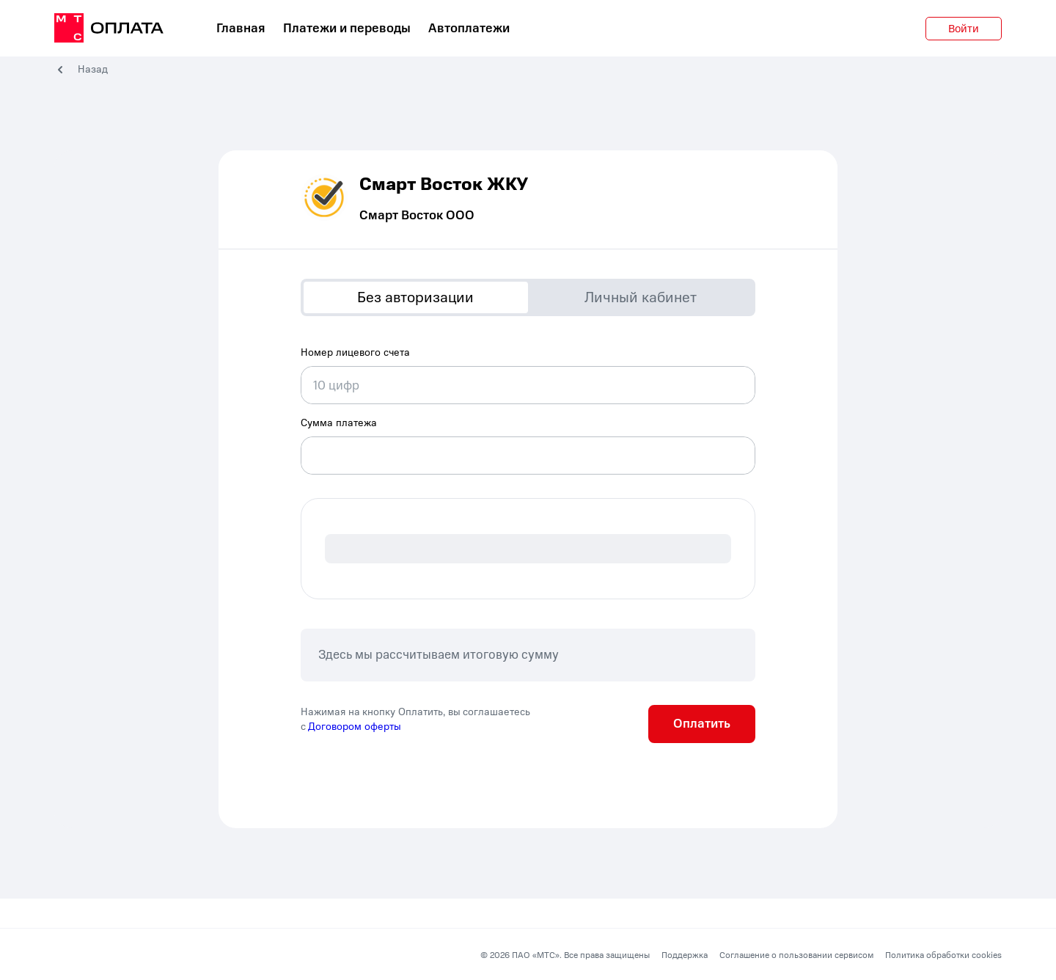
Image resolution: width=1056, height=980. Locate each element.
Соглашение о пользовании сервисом (796, 955)
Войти (963, 28)
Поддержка (684, 955)
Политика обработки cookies (943, 955)
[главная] (109, 28)
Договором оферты (354, 727)
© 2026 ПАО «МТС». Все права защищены (565, 955)
